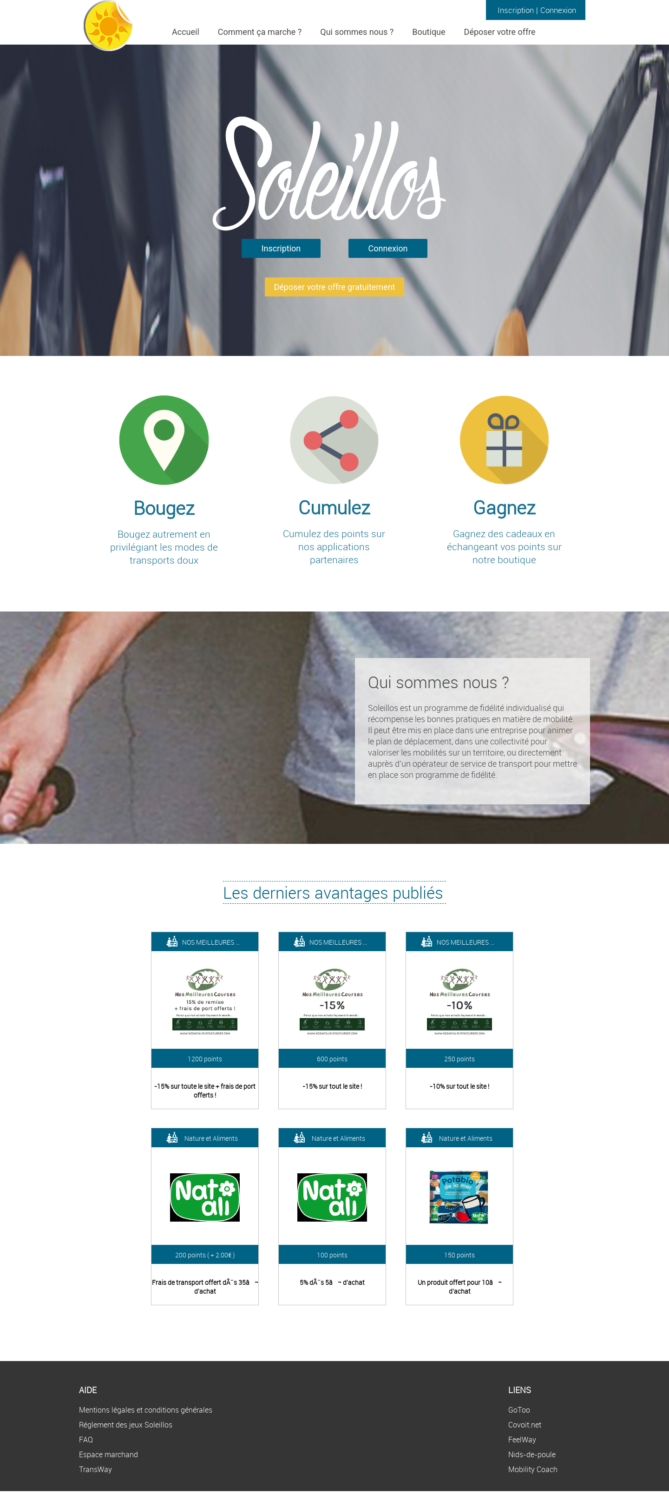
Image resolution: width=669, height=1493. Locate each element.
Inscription (516, 10)
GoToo (519, 1410)
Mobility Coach (533, 1469)
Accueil (185, 32)
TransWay (95, 1469)
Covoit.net (524, 1425)
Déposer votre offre (500, 32)
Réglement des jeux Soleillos (125, 1425)
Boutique (428, 32)
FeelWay (522, 1439)
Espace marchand (108, 1454)
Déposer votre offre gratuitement (334, 287)
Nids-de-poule (532, 1454)
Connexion (558, 10)
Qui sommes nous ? (357, 32)
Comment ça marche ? (260, 32)
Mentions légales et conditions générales (145, 1410)
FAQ (86, 1439)
